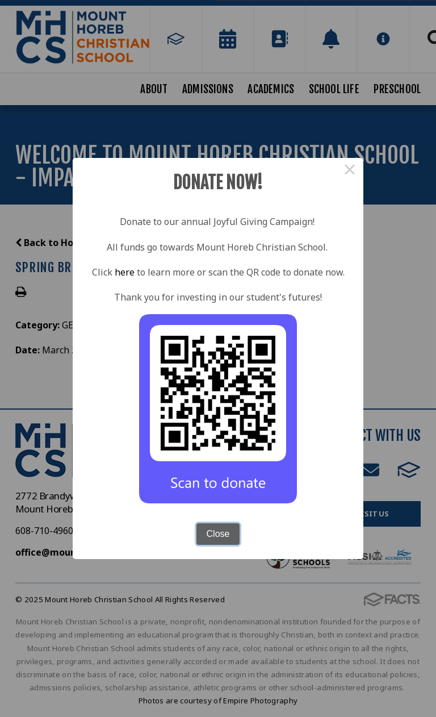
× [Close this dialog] (350, 171)
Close (218, 534)
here (125, 272)
